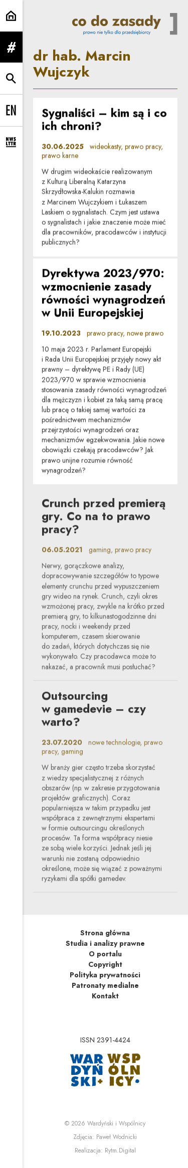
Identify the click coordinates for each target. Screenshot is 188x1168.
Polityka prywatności (105, 975)
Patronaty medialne (105, 985)
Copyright (105, 964)
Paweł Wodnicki (116, 1136)
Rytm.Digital (120, 1150)
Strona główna (105, 933)
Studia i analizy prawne (105, 943)
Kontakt (105, 996)
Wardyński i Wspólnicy (116, 1123)
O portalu (105, 954)
